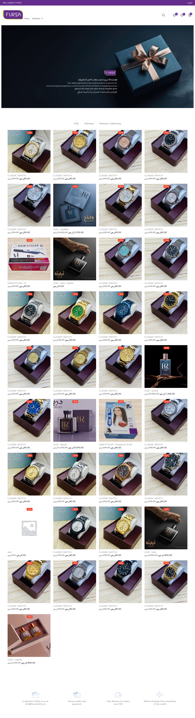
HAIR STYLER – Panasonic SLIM (115, 444)
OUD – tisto (150, 552)
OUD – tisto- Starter (63, 283)
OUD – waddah (61, 229)
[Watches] (38, 18)
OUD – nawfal (15, 659)
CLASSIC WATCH (17, 175)
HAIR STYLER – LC (17, 283)
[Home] (27, 18)
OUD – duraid (60, 444)
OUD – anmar (151, 390)
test (10, 552)
